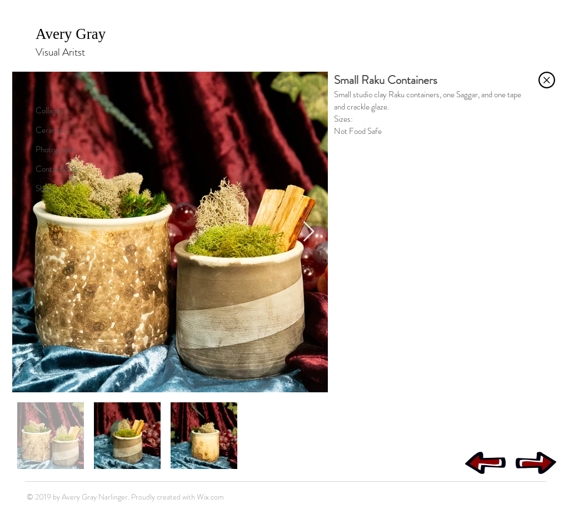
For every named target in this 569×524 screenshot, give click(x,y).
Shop (44, 188)
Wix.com (210, 496)
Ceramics (51, 130)
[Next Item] (308, 232)
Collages (49, 110)
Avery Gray (72, 34)
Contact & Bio (59, 169)
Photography (56, 149)
